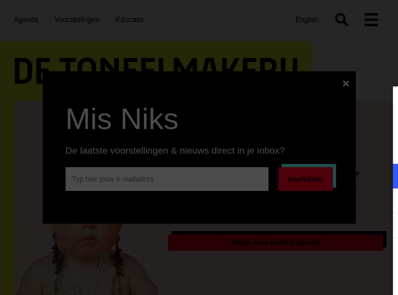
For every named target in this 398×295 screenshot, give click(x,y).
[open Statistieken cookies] (385, 226)
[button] (320, 176)
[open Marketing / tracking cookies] (385, 201)
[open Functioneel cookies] (385, 177)
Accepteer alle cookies (328, 255)
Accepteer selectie (328, 279)
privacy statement (295, 149)
